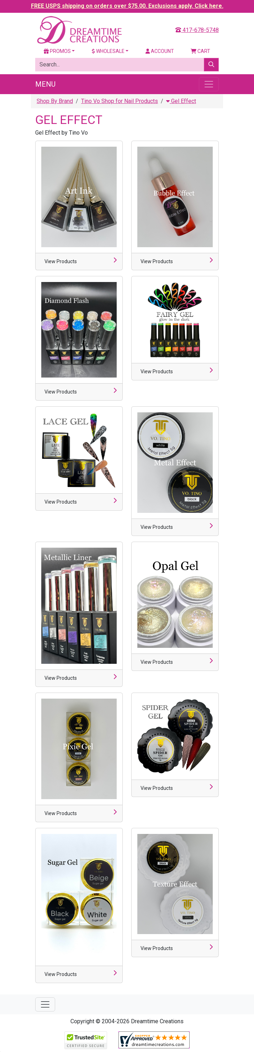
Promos (57, 51)
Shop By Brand (55, 101)
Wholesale (108, 51)
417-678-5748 (197, 30)
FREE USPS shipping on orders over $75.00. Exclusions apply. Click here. (127, 5)
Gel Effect (181, 101)
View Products (60, 261)
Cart (200, 51)
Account (159, 51)
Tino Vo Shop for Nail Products (119, 101)
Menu (45, 84)
